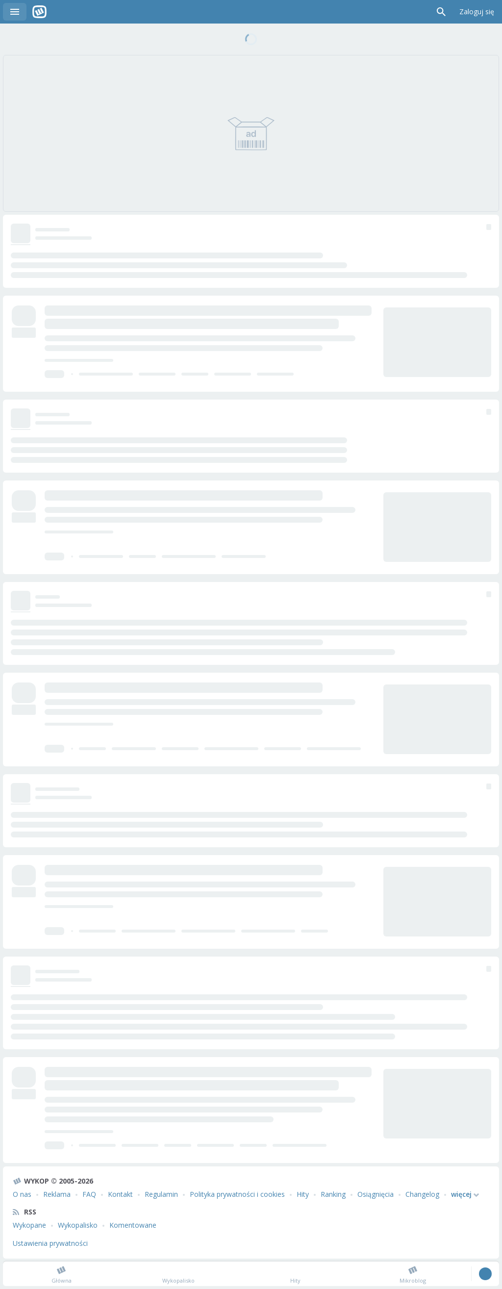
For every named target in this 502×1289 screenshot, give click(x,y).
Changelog (422, 1194)
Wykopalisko (78, 1225)
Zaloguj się (476, 11)
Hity (303, 1194)
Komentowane (132, 1225)
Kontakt (120, 1194)
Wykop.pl (39, 12)
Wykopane (29, 1225)
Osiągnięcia (375, 1194)
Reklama (57, 1194)
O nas (22, 1194)
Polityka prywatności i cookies (237, 1194)
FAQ (89, 1194)
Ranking (333, 1194)
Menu (14, 12)
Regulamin (161, 1194)
